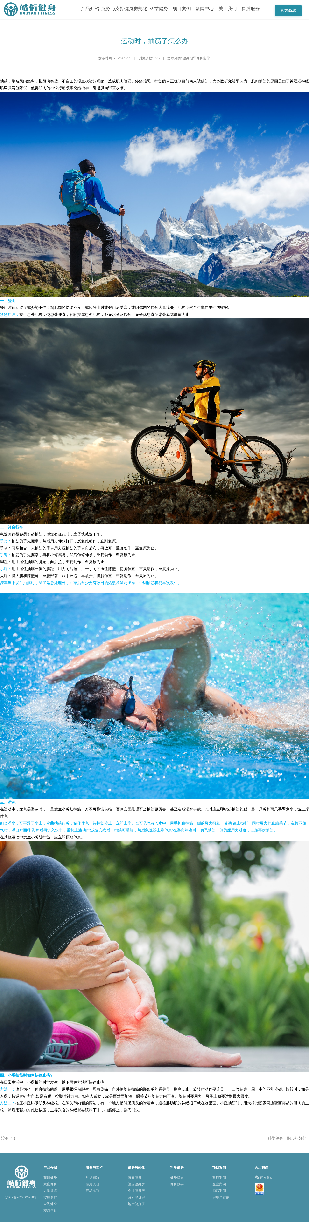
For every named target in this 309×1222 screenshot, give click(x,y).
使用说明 (92, 1184)
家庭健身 (50, 1184)
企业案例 (219, 1184)
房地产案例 (220, 1197)
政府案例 (219, 1178)
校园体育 (50, 1210)
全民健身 (50, 1204)
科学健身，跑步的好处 (287, 1138)
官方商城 (288, 10)
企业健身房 (136, 1191)
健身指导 (177, 1178)
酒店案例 (219, 1191)
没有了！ (9, 1138)
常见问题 (92, 1178)
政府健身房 (136, 1197)
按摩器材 (50, 1197)
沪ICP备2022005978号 (21, 1197)
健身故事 (177, 1184)
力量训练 (50, 1191)
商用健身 (50, 1178)
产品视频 (92, 1191)
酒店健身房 (136, 1184)
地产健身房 (136, 1204)
